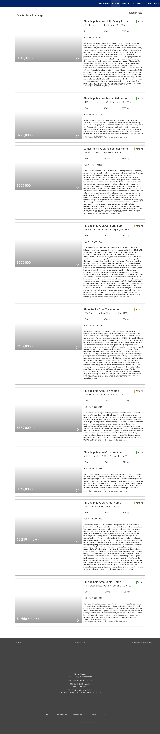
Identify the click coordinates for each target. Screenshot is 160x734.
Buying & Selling (103, 3)
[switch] (77, 59)
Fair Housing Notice (108, 714)
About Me (115, 3)
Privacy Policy (64, 714)
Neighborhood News (144, 3)
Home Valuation (128, 3)
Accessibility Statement (84, 714)
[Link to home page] (3, 3)
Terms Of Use (49, 714)
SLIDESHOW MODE (135, 13)
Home (156, 3)
